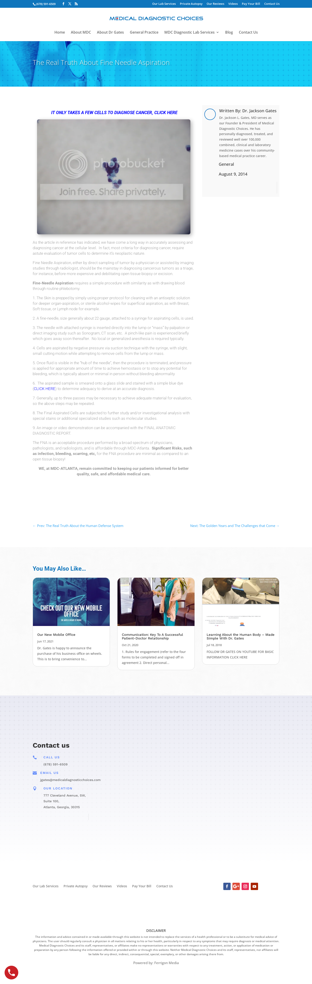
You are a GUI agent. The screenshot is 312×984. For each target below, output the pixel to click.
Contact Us (272, 4)
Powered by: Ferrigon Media (156, 962)
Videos (233, 4)
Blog (229, 33)
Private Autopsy (191, 4)
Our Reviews (215, 4)
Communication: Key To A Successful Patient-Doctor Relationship (152, 636)
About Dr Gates (110, 33)
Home (59, 33)
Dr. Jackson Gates (259, 110)
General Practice (144, 33)
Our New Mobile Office (56, 635)
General (226, 164)
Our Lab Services (164, 4)
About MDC (81, 33)
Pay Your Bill (251, 4)
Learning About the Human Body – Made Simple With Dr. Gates (241, 636)
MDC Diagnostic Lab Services (189, 33)
